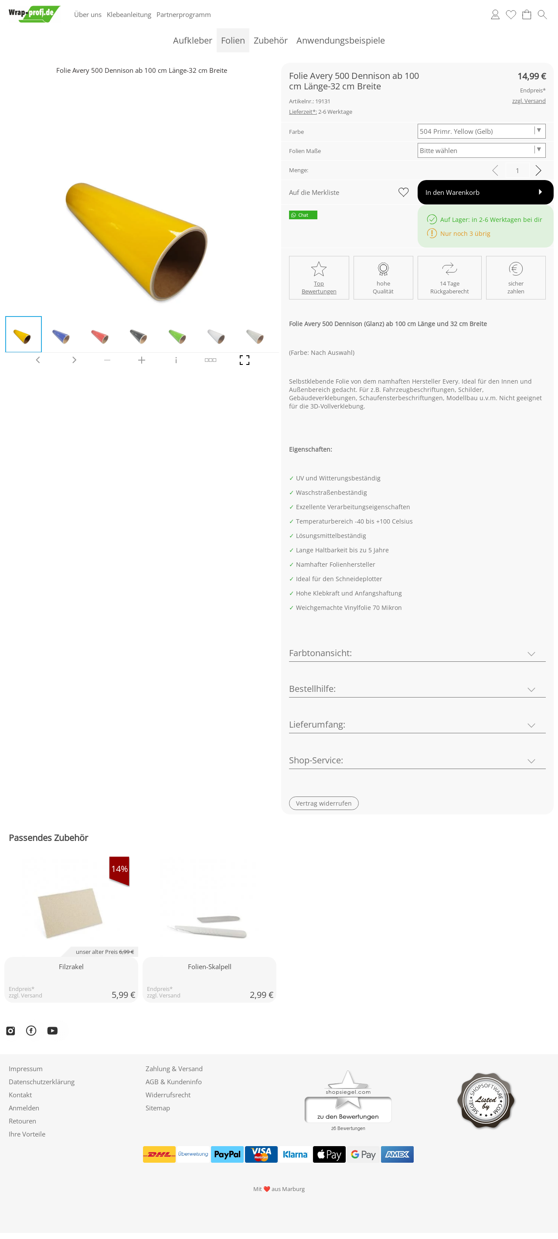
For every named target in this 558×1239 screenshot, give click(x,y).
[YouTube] (58, 1031)
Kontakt (20, 1094)
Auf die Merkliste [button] (314, 192)
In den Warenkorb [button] (452, 192)
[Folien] (233, 40)
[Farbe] (482, 131)
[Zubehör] (270, 40)
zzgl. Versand (25, 995)
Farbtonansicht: (320, 653)
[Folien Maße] (482, 150)
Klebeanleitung (129, 14)
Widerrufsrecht (168, 1094)
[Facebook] (34, 1031)
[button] (542, 14)
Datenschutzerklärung (42, 1081)
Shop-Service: (316, 760)
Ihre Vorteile (27, 1134)
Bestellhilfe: (312, 688)
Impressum (26, 1068)
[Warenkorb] (526, 14)
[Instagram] (11, 1031)
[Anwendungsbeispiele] (340, 40)
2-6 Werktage (320, 112)
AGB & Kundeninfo (174, 1081)
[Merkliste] (511, 14)
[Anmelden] (495, 14)
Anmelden (24, 1107)
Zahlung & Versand (174, 1068)
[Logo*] (35, 9)
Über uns (88, 14)
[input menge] (518, 170)
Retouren (22, 1120)
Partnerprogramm (184, 14)
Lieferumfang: (317, 724)
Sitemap (158, 1107)
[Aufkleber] (193, 40)
